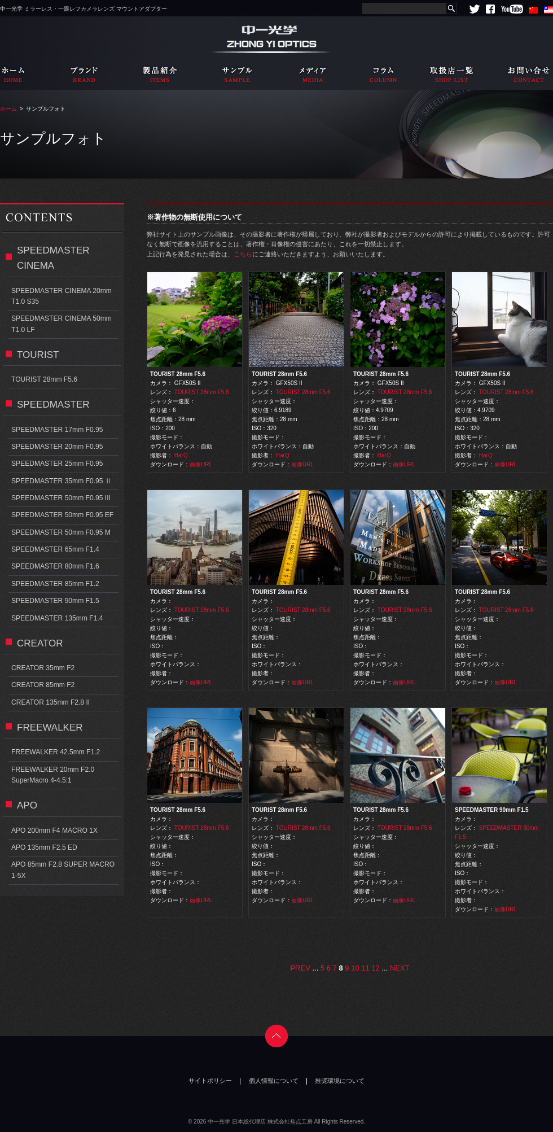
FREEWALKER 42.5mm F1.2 (55, 752)
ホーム (8, 109)
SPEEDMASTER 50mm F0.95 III (61, 498)
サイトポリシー (210, 1080)
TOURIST (38, 354)
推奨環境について (340, 1080)
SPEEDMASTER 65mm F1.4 (55, 549)
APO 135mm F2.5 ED (44, 847)
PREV (300, 968)
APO (27, 805)
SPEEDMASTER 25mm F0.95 (57, 463)
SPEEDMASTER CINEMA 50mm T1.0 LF (61, 323)
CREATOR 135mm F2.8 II (50, 702)
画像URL (201, 464)
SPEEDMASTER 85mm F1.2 (55, 584)
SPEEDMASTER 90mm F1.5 (55, 601)
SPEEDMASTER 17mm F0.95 (57, 430)
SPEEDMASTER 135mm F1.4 (57, 618)
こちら (243, 254)
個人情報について (274, 1080)
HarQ (181, 455)
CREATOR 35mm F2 (42, 668)
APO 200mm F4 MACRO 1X (54, 830)
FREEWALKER (50, 727)
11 (365, 968)
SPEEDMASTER (53, 404)
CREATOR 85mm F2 (42, 685)
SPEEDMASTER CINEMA (53, 258)
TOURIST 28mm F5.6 (201, 392)
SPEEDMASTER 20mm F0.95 (57, 447)
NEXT (400, 968)
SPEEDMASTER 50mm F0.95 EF (62, 515)
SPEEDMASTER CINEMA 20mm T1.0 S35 (61, 296)
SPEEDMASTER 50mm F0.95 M (61, 532)
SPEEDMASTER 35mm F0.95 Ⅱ (61, 481)
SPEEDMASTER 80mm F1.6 (55, 566)
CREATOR (40, 643)
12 (375, 968)
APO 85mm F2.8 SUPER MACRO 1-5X (63, 869)
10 (355, 968)
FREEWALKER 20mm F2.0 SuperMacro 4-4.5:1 (52, 775)
